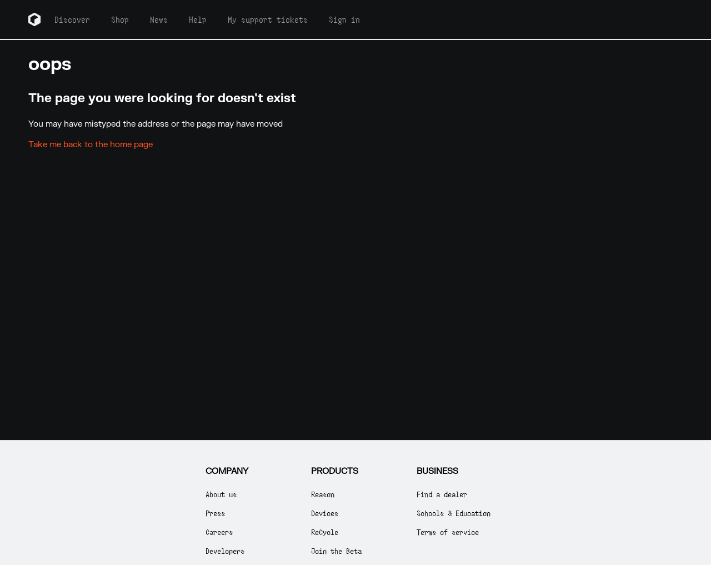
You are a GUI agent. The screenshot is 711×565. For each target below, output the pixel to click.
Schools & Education (453, 513)
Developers (225, 551)
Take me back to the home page (90, 144)
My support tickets (268, 19)
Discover (72, 19)
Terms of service (448, 532)
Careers (219, 532)
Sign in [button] (344, 19)
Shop (120, 19)
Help (198, 19)
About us (221, 494)
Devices (324, 513)
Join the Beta (336, 551)
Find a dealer (442, 494)
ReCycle (324, 532)
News (159, 19)
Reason (322, 494)
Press (215, 513)
